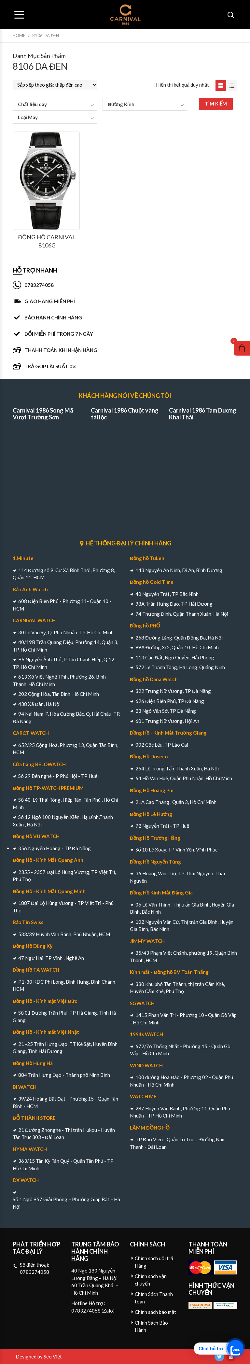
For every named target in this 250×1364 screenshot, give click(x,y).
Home (19, 35)
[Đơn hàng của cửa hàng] (55, 85)
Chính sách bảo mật (155, 1312)
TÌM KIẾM (216, 103)
